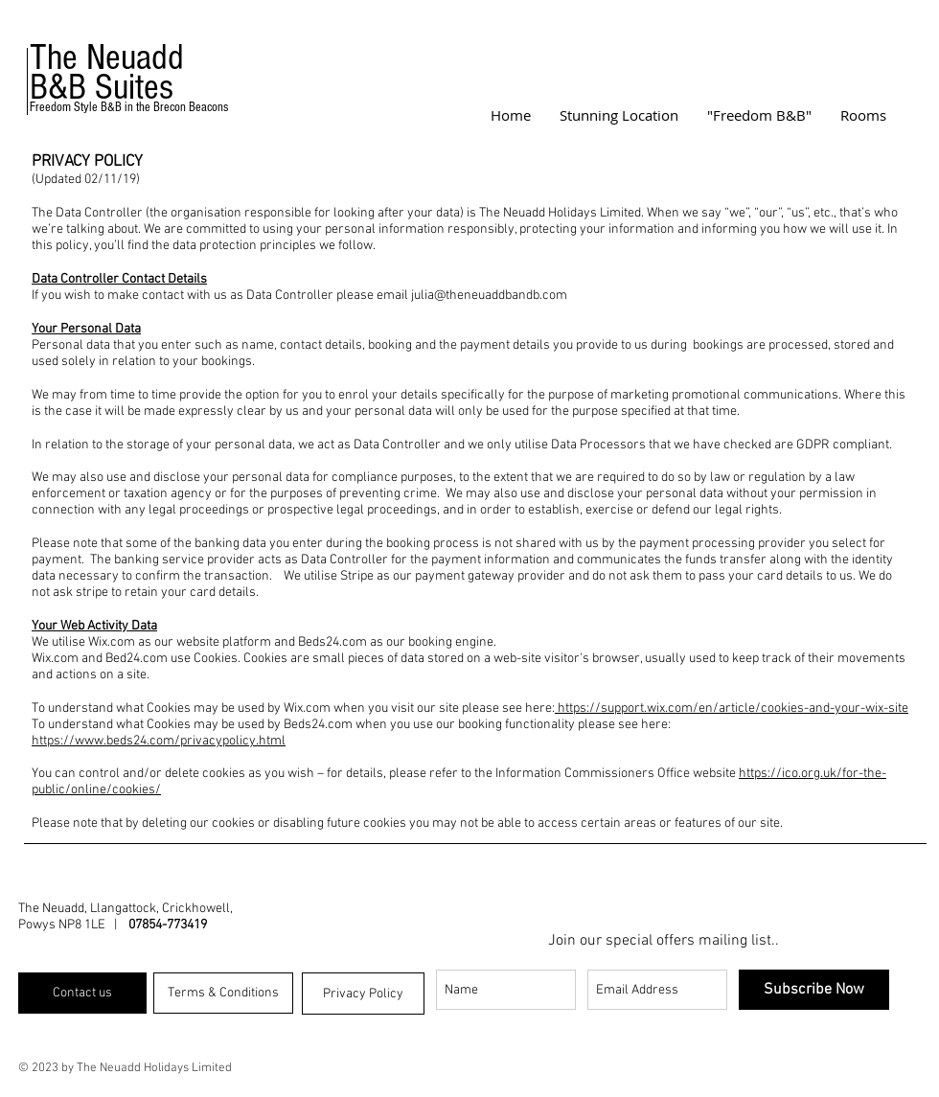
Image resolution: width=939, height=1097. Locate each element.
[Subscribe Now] (814, 990)
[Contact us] (82, 993)
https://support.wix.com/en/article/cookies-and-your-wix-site (731, 708)
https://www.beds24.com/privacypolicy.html (159, 741)
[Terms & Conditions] (223, 993)
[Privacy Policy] (363, 993)
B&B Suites (101, 87)
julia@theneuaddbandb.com (489, 295)
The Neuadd (107, 57)
